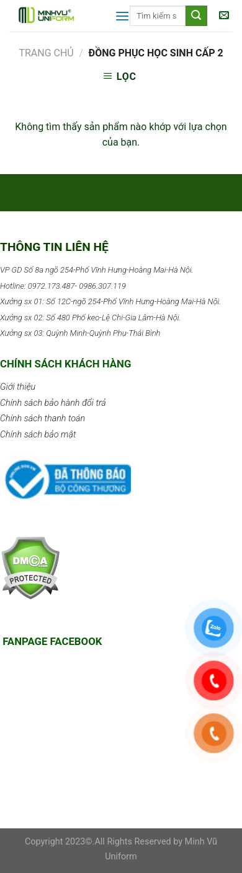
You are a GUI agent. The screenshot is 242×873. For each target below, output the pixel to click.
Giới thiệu (17, 387)
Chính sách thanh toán (42, 418)
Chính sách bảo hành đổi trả (53, 403)
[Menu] (122, 16)
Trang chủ (46, 53)
